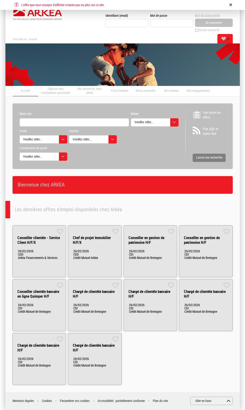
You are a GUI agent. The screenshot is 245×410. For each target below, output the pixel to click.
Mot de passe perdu (207, 15)
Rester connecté (209, 30)
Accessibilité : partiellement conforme (121, 401)
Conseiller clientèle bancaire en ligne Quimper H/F (38, 294)
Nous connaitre (145, 91)
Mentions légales (23, 401)
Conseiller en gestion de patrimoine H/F (146, 240)
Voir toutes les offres (212, 115)
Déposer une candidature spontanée (55, 91)
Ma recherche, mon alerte (90, 91)
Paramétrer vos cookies (75, 401)
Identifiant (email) (116, 16)
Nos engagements (198, 91)
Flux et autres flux (210, 131)
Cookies (47, 401)
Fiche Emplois (120, 91)
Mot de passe (158, 16)
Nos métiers (171, 91)
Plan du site (160, 401)
